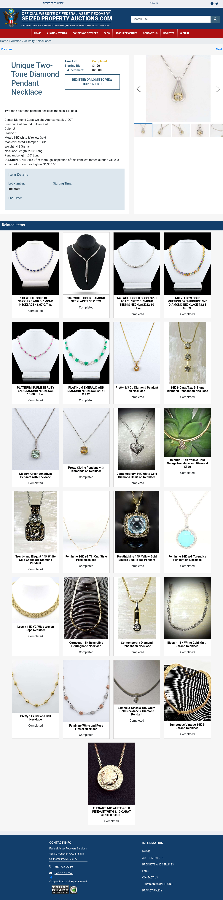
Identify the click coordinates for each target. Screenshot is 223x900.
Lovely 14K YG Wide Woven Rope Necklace (35, 628)
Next (219, 49)
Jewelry (29, 41)
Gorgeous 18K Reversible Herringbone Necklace (86, 644)
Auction (16, 41)
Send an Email (64, 873)
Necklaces (44, 41)
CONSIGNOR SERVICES (85, 33)
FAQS (145, 871)
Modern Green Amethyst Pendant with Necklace (35, 475)
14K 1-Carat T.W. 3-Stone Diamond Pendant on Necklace (187, 389)
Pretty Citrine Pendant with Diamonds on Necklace (86, 469)
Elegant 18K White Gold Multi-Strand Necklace (187, 644)
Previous (6, 49)
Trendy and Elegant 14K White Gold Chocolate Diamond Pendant (35, 560)
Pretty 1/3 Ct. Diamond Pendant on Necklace (137, 389)
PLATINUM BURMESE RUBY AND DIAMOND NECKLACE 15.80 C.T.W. (35, 391)
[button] (143, 130)
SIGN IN (184, 33)
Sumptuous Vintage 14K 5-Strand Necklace (187, 726)
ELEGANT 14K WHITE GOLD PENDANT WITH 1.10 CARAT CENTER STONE (111, 812)
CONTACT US (150, 33)
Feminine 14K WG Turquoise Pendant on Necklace (187, 558)
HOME (37, 33)
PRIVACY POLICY (152, 890)
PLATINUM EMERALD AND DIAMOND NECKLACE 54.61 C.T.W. (86, 391)
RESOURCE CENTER (126, 33)
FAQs (107, 33)
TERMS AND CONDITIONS (157, 884)
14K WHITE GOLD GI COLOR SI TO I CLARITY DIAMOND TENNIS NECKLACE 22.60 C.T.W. (136, 303)
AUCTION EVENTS (57, 33)
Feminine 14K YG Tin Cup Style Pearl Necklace (86, 558)
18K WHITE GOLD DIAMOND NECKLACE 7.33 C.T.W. (86, 300)
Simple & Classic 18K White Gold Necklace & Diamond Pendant (136, 711)
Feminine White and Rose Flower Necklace (86, 727)
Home (4, 41)
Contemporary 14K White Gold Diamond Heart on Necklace (137, 475)
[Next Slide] (218, 89)
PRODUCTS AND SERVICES (158, 864)
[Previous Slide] (138, 89)
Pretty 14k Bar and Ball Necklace (35, 718)
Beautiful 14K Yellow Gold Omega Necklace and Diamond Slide (187, 463)
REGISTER (169, 33)
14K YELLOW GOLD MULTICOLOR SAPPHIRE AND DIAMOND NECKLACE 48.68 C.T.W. (187, 303)
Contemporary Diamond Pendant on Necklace (137, 644)
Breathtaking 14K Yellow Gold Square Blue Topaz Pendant (137, 558)
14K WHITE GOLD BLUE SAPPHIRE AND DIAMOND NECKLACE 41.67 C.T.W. (35, 302)
